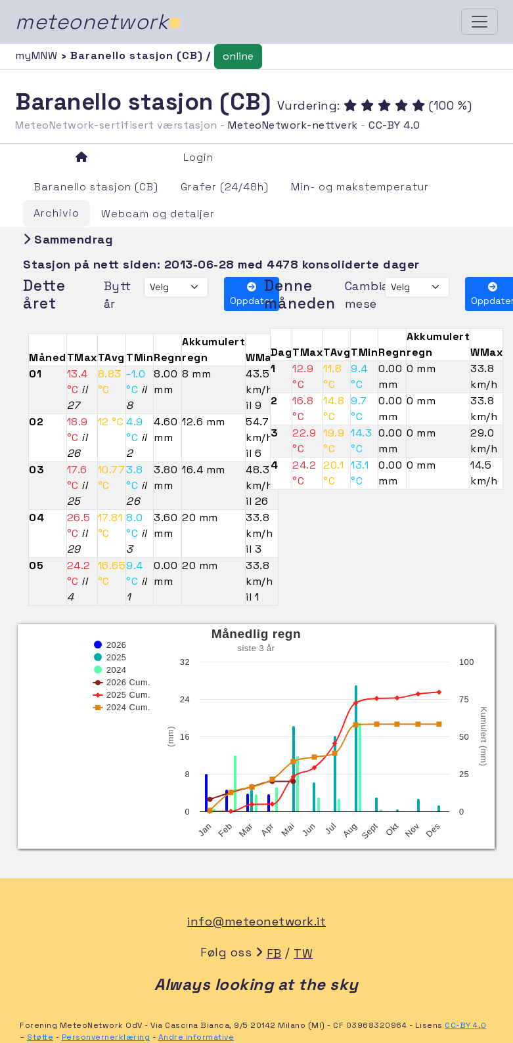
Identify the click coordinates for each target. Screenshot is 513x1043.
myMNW (38, 55)
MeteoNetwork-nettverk (293, 125)
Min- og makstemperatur (360, 187)
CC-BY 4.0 (394, 125)
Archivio (56, 213)
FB (274, 953)
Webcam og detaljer (158, 214)
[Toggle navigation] (479, 22)
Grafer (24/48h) (225, 187)
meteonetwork (98, 22)
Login (198, 157)
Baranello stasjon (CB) (96, 187)
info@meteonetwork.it (256, 921)
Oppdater (251, 294)
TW (303, 953)
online (238, 56)
